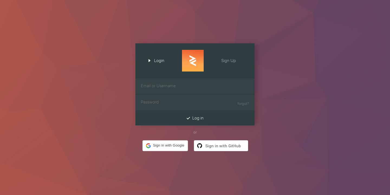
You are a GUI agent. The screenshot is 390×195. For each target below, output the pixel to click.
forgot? (243, 104)
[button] (165, 145)
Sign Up (233, 60)
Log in (195, 118)
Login (154, 60)
